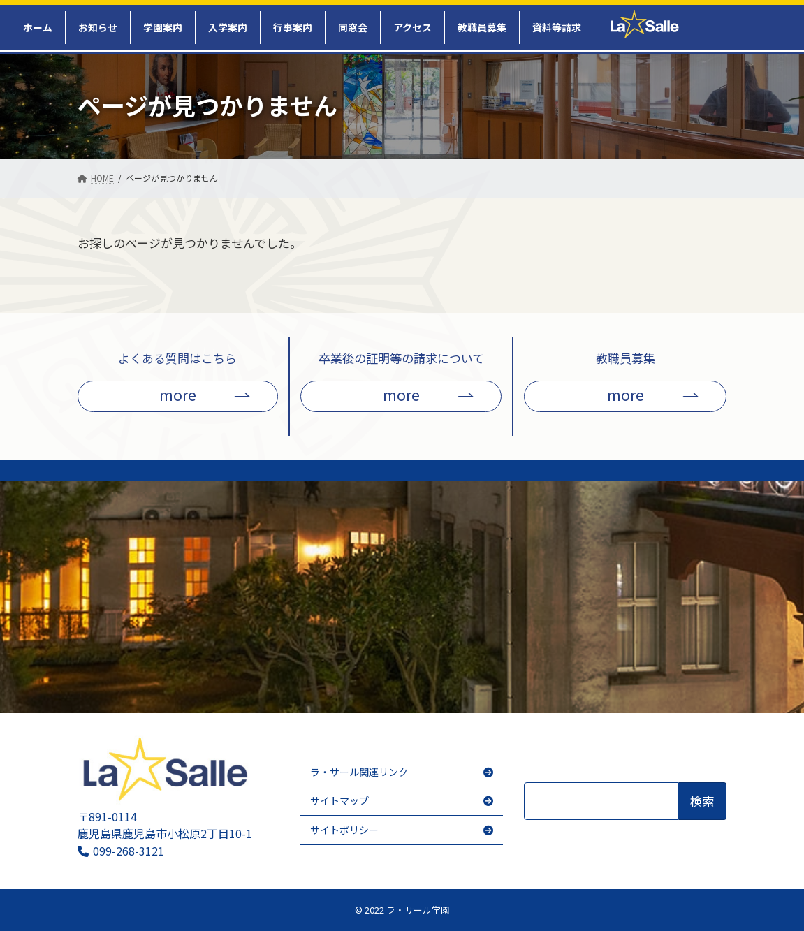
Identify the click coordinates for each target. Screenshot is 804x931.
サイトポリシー (344, 830)
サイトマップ (339, 800)
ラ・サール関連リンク (359, 772)
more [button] (177, 394)
